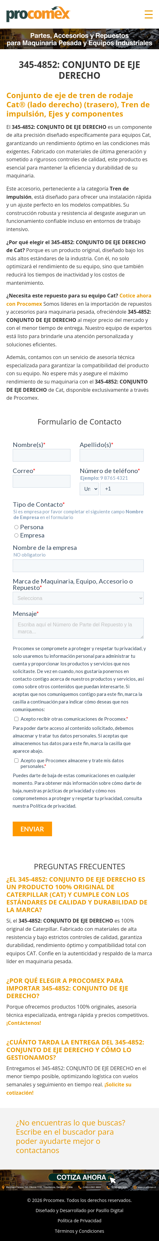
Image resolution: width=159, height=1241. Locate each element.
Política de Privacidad (79, 1221)
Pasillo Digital (109, 1210)
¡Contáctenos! (23, 1022)
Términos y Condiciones (79, 1231)
